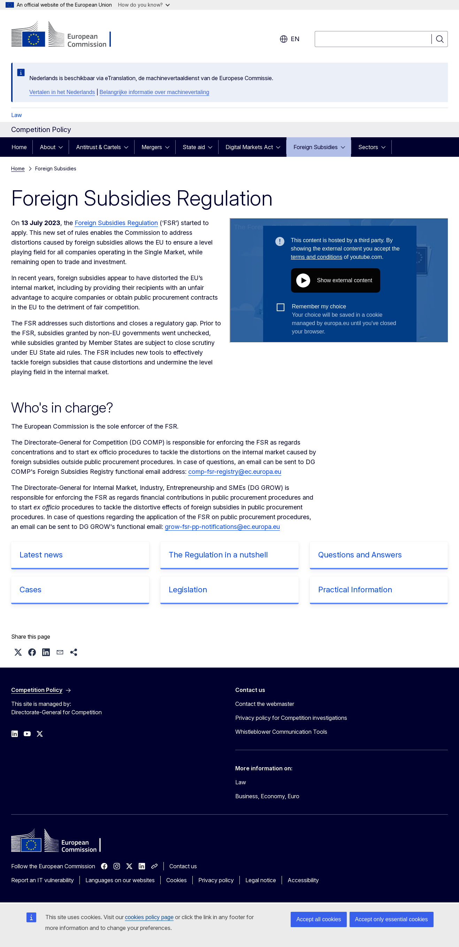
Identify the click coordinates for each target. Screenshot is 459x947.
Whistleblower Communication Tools (281, 731)
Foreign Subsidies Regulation (116, 222)
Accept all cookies (318, 919)
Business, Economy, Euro (267, 796)
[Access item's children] (63, 147)
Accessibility (303, 880)
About (47, 147)
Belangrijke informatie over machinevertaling (154, 92)
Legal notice (260, 880)
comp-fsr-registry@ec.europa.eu (234, 471)
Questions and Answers (360, 554)
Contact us (183, 866)
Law (16, 114)
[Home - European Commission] (67, 35)
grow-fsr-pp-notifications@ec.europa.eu (222, 526)
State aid (194, 147)
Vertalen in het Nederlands (62, 92)
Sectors (368, 147)
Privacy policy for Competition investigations (291, 717)
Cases (30, 589)
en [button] (289, 39)
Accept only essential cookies (391, 919)
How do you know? (144, 5)
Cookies (176, 880)
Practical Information (355, 589)
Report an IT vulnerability (42, 880)
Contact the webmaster (264, 703)
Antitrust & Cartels (98, 147)
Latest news (41, 554)
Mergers (151, 147)
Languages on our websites (120, 880)
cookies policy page (149, 917)
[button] (18, 652)
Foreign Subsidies (315, 147)
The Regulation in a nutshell (218, 554)
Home (19, 147)
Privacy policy (216, 880)
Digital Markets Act (249, 147)
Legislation (188, 589)
